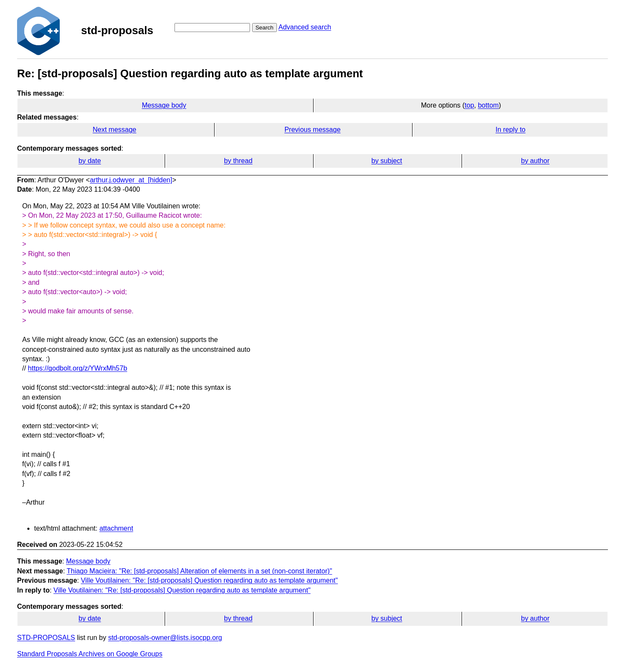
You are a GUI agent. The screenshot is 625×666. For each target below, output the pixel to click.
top (469, 105)
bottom (488, 105)
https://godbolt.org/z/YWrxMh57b (77, 368)
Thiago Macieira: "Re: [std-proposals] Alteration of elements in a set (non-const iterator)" (199, 571)
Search (264, 27)
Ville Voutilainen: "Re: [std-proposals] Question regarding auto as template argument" (209, 580)
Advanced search (304, 27)
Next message (114, 129)
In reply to (510, 129)
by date (89, 160)
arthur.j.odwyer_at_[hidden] (131, 180)
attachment (116, 528)
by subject (387, 160)
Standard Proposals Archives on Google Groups (90, 653)
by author (535, 160)
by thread (238, 160)
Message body (164, 105)
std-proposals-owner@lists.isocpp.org (165, 637)
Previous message (313, 129)
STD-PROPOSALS (46, 637)
